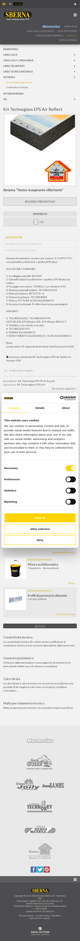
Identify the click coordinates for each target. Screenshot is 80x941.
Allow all (40, 517)
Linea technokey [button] (67, 31)
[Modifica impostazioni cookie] (45, 916)
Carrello (18, 4)
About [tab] (66, 407)
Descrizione (14, 237)
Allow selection (40, 529)
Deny (40, 540)
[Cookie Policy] (42, 915)
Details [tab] (40, 407)
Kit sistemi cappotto (19, 82)
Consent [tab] (14, 407)
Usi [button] (5, 99)
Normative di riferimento (24, 243)
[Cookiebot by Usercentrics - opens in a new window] (60, 398)
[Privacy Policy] (26, 915)
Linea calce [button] (70, 26)
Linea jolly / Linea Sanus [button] (40, 31)
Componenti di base (17, 87)
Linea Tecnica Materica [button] (49, 35)
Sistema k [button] (72, 35)
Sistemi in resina (68, 40)
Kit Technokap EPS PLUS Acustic (36, 380)
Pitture (71, 583)
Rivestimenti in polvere (64, 552)
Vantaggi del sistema (21, 250)
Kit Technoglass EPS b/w (31, 384)
